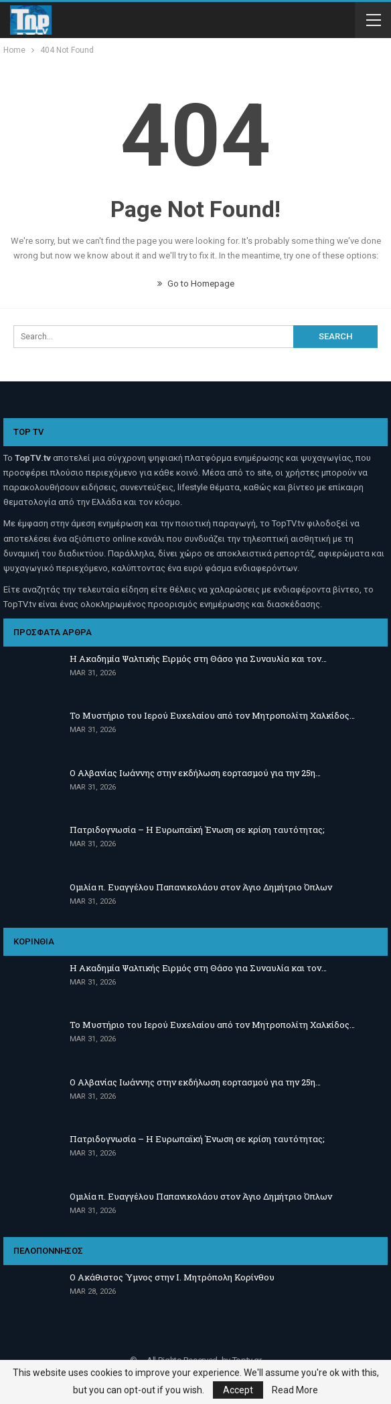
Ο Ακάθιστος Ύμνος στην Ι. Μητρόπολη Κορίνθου (172, 1277)
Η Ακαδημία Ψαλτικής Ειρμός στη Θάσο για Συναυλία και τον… (198, 659)
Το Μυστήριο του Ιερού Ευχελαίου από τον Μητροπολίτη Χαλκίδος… (212, 715)
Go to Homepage (195, 284)
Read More (295, 1390)
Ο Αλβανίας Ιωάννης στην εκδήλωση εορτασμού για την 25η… (195, 773)
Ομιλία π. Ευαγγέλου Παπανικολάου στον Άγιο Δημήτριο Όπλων (201, 887)
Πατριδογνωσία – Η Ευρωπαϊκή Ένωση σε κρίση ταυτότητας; (197, 830)
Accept (238, 1390)
